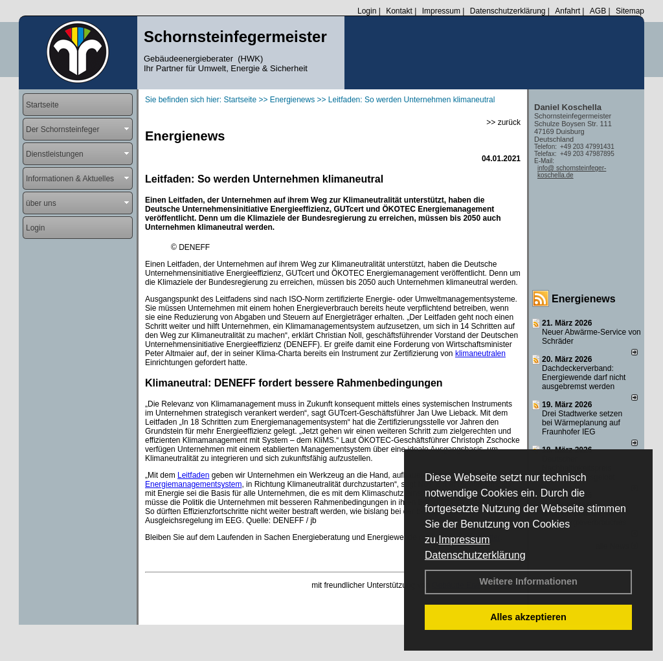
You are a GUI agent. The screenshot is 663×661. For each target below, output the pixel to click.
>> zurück (503, 122)
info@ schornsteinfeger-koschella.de (571, 171)
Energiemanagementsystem (193, 484)
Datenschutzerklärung (475, 555)
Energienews (584, 298)
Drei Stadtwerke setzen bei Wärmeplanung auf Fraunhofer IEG (582, 422)
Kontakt (399, 11)
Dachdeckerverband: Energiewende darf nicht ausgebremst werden (583, 377)
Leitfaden (193, 475)
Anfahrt (567, 11)
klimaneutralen (480, 353)
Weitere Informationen (528, 581)
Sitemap (630, 11)
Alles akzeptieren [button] (528, 617)
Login (366, 11)
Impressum (463, 539)
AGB (598, 11)
